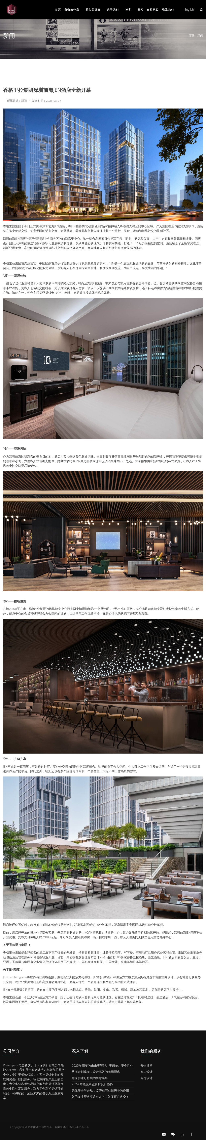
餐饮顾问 (146, 1065)
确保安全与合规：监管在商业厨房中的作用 (100, 1090)
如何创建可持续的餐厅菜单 (90, 1078)
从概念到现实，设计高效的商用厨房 (96, 1072)
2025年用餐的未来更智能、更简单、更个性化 (102, 1065)
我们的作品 (71, 9)
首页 (58, 9)
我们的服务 (93, 9)
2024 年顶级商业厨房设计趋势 (92, 1084)
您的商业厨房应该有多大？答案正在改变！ (100, 1097)
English (189, 9)
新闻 (141, 9)
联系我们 (168, 9)
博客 (128, 9)
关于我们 (113, 9)
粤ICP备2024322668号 (76, 1127)
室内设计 (146, 1072)
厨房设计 (146, 1078)
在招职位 (153, 9)
